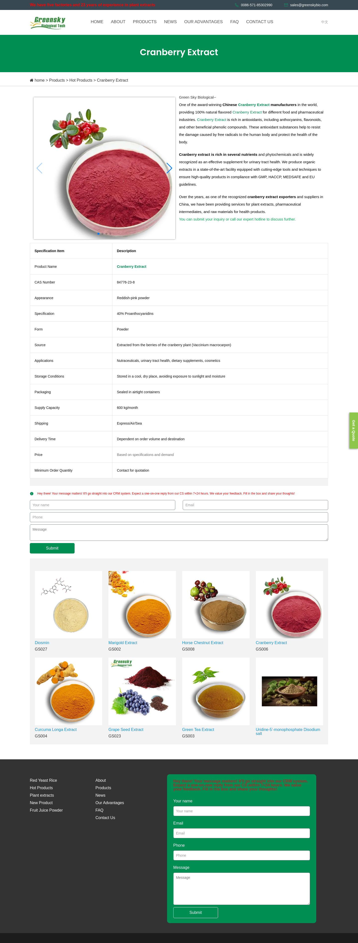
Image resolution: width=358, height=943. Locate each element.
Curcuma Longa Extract (56, 729)
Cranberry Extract (112, 80)
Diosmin (42, 643)
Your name (182, 801)
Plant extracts (42, 795)
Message (181, 867)
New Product (41, 803)
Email (178, 823)
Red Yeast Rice (43, 780)
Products (57, 80)
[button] (169, 168)
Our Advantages (109, 803)
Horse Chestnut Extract (202, 643)
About (100, 780)
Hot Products (80, 80)
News (100, 795)
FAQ (99, 810)
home (40, 80)
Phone (179, 845)
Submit (52, 548)
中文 (324, 22)
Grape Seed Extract (125, 729)
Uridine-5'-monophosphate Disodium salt (288, 731)
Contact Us (105, 818)
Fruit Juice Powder (46, 810)
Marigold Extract (122, 643)
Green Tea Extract (198, 729)
